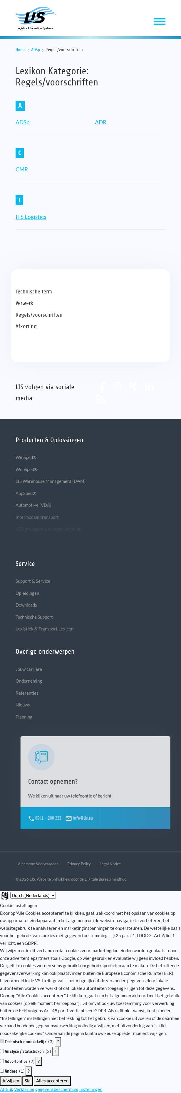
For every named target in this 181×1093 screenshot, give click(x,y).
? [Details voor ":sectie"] (58, 1041)
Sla (28, 1080)
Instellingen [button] (90, 1089)
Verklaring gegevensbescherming (46, 1089)
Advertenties (16, 1061)
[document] (90, 969)
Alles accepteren (52, 1080)
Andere (11, 1071)
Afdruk (6, 1089)
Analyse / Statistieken (24, 1051)
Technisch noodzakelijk (25, 1041)
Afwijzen (10, 1080)
